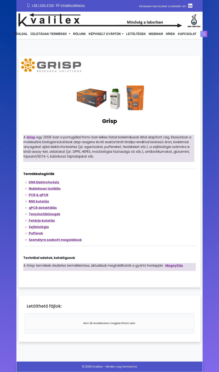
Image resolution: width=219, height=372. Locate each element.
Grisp (31, 137)
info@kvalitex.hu (73, 5)
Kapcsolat (187, 34)
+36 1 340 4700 (42, 5)
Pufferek (36, 233)
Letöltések (136, 34)
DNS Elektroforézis (44, 182)
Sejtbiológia (39, 227)
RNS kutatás (39, 201)
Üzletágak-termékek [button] (49, 34)
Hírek (170, 34)
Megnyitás (174, 265)
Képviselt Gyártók (105, 34)
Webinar (156, 34)
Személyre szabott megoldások (55, 240)
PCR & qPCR (38, 195)
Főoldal (20, 34)
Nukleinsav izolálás (45, 188)
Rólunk (79, 34)
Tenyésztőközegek (44, 214)
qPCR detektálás (43, 208)
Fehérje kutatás (42, 220)
